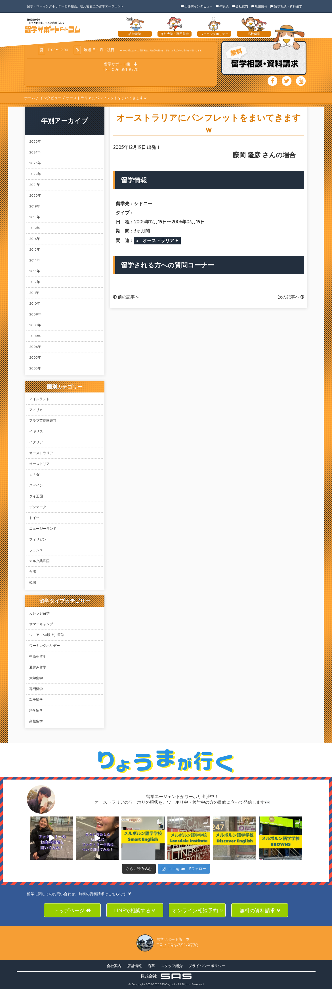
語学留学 (36, 710)
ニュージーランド (42, 528)
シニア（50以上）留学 (46, 635)
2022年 (35, 174)
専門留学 (36, 689)
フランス (36, 550)
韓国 (32, 582)
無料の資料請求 (259, 910)
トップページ (72, 910)
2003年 (35, 368)
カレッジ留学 (39, 613)
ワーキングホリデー (44, 645)
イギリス (36, 431)
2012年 (34, 282)
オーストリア (39, 464)
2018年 (34, 217)
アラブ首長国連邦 (42, 420)
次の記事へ (291, 297)
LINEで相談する (135, 910)
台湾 (32, 572)
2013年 (34, 271)
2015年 (34, 249)
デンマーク (37, 507)
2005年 (35, 357)
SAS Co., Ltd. (167, 984)
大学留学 (36, 678)
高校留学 (36, 721)
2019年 (34, 206)
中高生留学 (37, 656)
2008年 (35, 325)
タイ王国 (36, 496)
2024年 (35, 152)
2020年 (35, 195)
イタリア (36, 442)
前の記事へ (126, 297)
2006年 (35, 346)
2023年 (35, 163)
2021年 (34, 184)
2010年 (34, 303)
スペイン (36, 485)
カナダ (34, 474)
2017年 (34, 228)
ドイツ (34, 518)
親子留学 (36, 699)
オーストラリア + (160, 240)
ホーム (29, 97)
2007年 (35, 336)
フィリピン (37, 539)
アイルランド (39, 399)
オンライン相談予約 (197, 910)
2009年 (35, 314)
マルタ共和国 (39, 561)
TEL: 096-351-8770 (120, 69)
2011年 (34, 292)
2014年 (34, 260)
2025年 (35, 141)
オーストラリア (41, 453)
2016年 (34, 238)
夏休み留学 (37, 667)
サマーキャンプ (41, 624)
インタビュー (50, 97)
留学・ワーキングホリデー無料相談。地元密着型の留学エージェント (75, 6)
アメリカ (36, 410)
